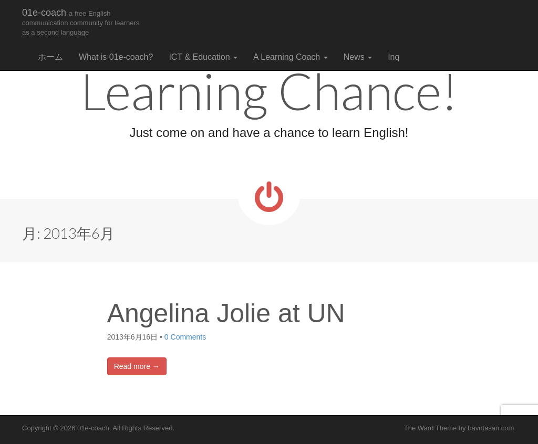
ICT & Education (203, 56)
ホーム (50, 56)
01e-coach (80, 21)
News (358, 56)
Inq (393, 56)
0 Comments (185, 337)
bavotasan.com (491, 428)
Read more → (137, 366)
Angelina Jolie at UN (226, 313)
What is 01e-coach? (116, 56)
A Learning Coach (290, 56)
